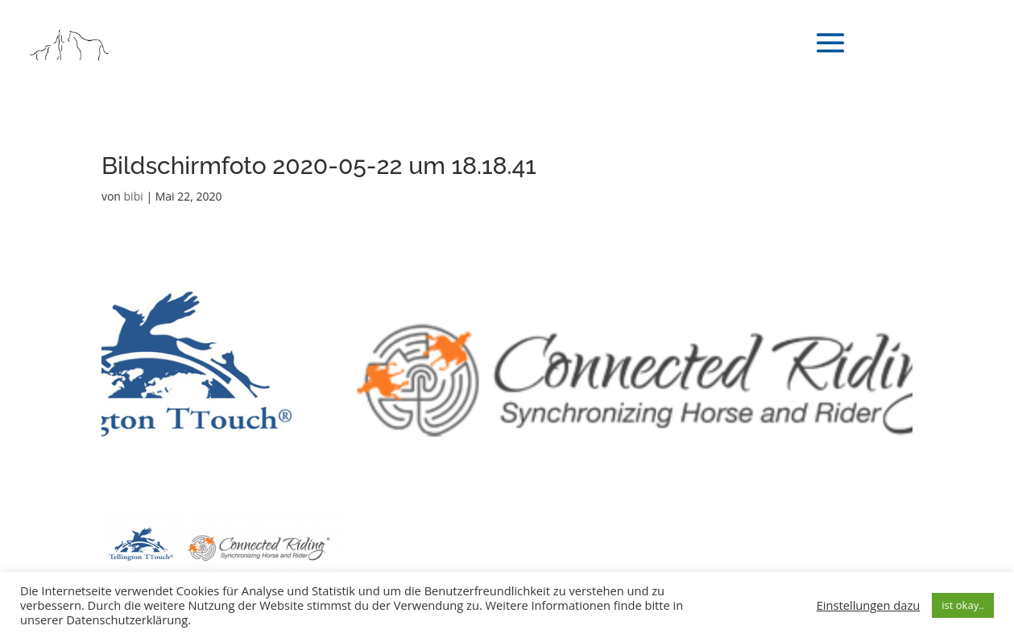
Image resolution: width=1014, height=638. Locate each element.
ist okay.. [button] (963, 605)
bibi (133, 196)
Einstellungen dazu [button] (869, 605)
